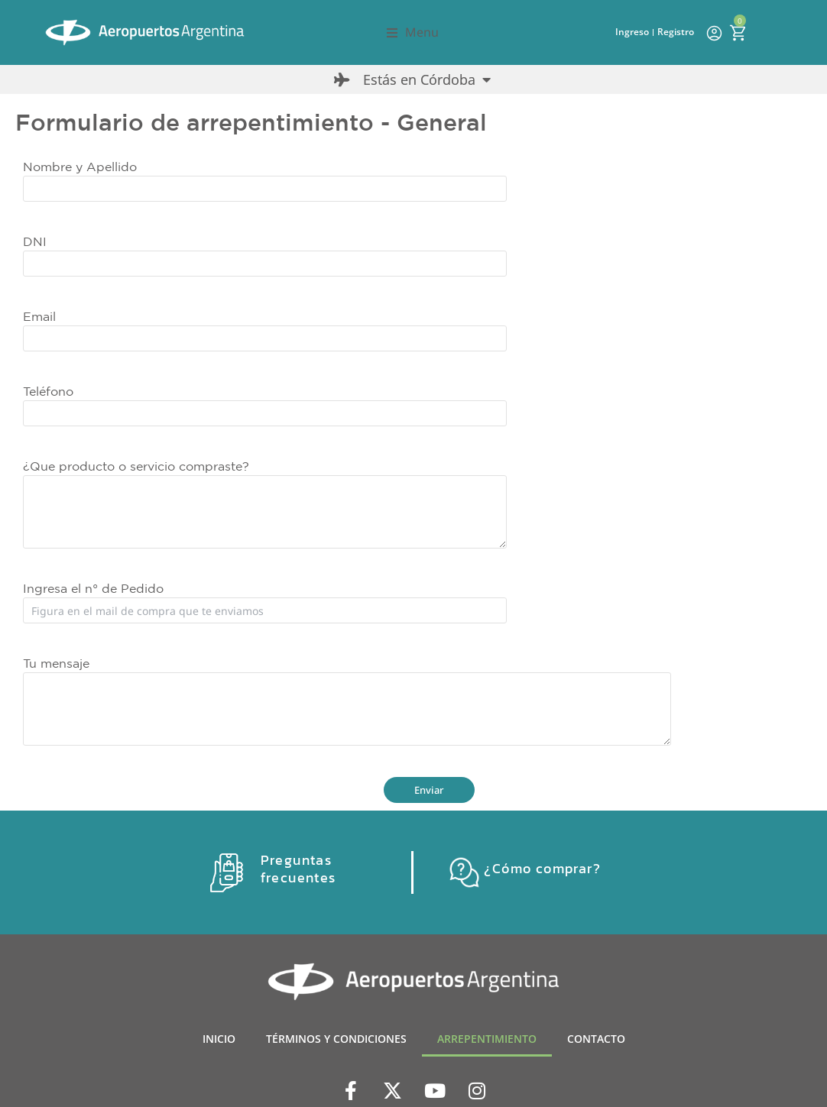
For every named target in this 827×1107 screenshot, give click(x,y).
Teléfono (48, 391)
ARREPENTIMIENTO (487, 1038)
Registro (675, 31)
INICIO (219, 1038)
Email (39, 316)
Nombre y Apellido (80, 166)
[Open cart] (737, 32)
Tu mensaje (56, 663)
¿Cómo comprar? (542, 868)
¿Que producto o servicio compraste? (136, 466)
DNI (35, 241)
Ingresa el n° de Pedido (93, 588)
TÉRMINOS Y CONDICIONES (336, 1038)
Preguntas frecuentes (298, 869)
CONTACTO (596, 1038)
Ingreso (632, 31)
